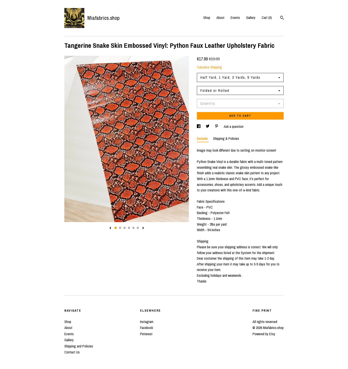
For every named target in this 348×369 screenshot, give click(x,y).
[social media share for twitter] (208, 126)
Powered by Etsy (264, 333)
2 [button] (120, 228)
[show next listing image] (143, 228)
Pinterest (146, 333)
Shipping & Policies (226, 138)
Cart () (267, 17)
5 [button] (133, 228)
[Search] (282, 18)
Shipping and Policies (78, 346)
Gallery (250, 17)
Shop (206, 17)
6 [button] (138, 228)
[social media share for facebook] (199, 126)
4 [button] (129, 228)
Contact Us (72, 352)
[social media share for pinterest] (217, 126)
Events (235, 17)
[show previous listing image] (110, 228)
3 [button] (124, 228)
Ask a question (233, 126)
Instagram (146, 321)
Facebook (146, 327)
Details (203, 138)
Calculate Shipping (209, 67)
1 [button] (116, 228)
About (220, 17)
